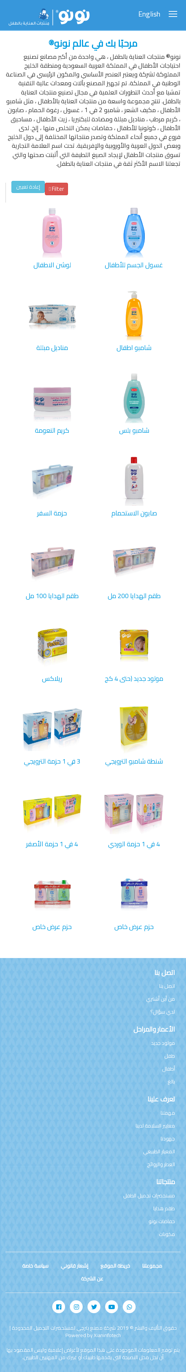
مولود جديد (163, 1043)
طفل (169, 1056)
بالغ (171, 1081)
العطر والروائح (161, 1164)
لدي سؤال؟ (162, 1012)
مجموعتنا (152, 1266)
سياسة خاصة (35, 1266)
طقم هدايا (164, 1208)
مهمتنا (168, 1113)
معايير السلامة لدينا (155, 1125)
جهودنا (168, 1138)
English (149, 14)
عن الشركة (92, 1278)
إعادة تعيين (28, 187)
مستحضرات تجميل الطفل (149, 1195)
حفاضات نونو (162, 1221)
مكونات (167, 1234)
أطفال (168, 1068)
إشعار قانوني (74, 1266)
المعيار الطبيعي (159, 1151)
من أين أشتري (160, 999)
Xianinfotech (107, 1335)
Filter (56, 188)
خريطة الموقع (115, 1266)
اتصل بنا (167, 986)
